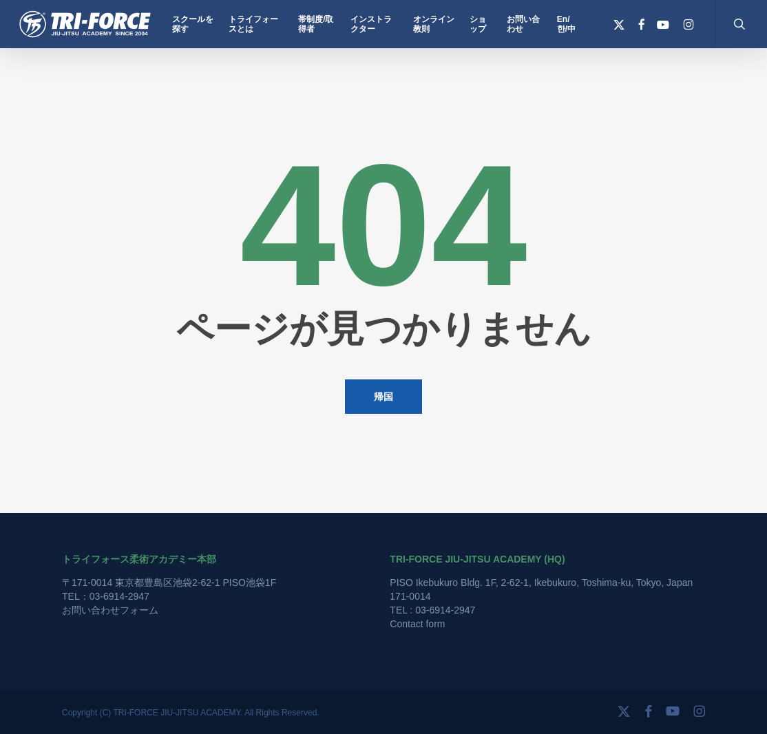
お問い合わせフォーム (110, 610)
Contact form (417, 623)
